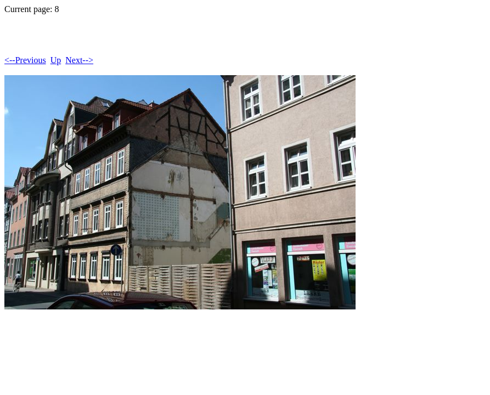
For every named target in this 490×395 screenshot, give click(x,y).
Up (55, 60)
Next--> (79, 60)
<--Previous (25, 60)
